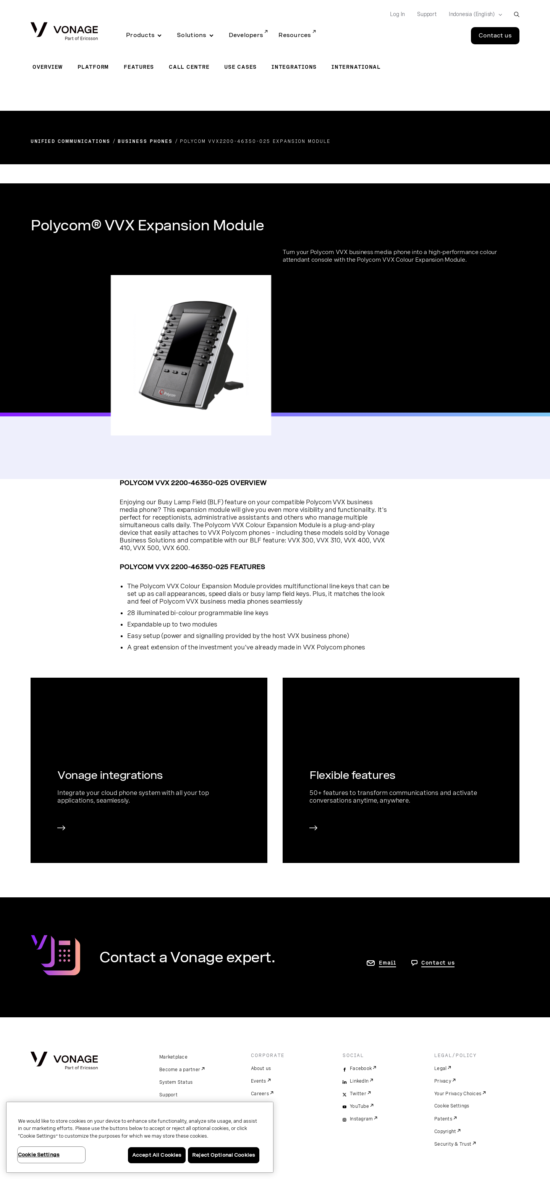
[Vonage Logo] (64, 32)
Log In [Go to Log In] (397, 14)
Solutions (191, 35)
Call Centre (189, 67)
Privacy (442, 1081)
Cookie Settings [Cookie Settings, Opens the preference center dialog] (39, 1154)
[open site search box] (516, 14)
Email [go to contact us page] (387, 963)
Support (168, 1095)
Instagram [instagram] (361, 1119)
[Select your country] (473, 14)
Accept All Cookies (156, 1155)
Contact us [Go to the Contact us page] (495, 35)
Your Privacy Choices (457, 1093)
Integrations (294, 67)
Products (140, 35)
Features (139, 67)
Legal (440, 1068)
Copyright (445, 1131)
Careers (260, 1093)
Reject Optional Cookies (223, 1155)
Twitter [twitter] (358, 1093)
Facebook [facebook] (361, 1068)
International (356, 67)
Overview (47, 67)
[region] (139, 1137)
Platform (93, 67)
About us (261, 1068)
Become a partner (179, 1069)
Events (258, 1081)
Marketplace (173, 1057)
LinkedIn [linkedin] (359, 1081)
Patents (443, 1119)
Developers (246, 35)
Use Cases (240, 67)
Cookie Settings (452, 1106)
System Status (175, 1082)
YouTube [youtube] (359, 1106)
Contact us (438, 963)
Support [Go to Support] (427, 14)
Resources (294, 35)
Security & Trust (452, 1144)
